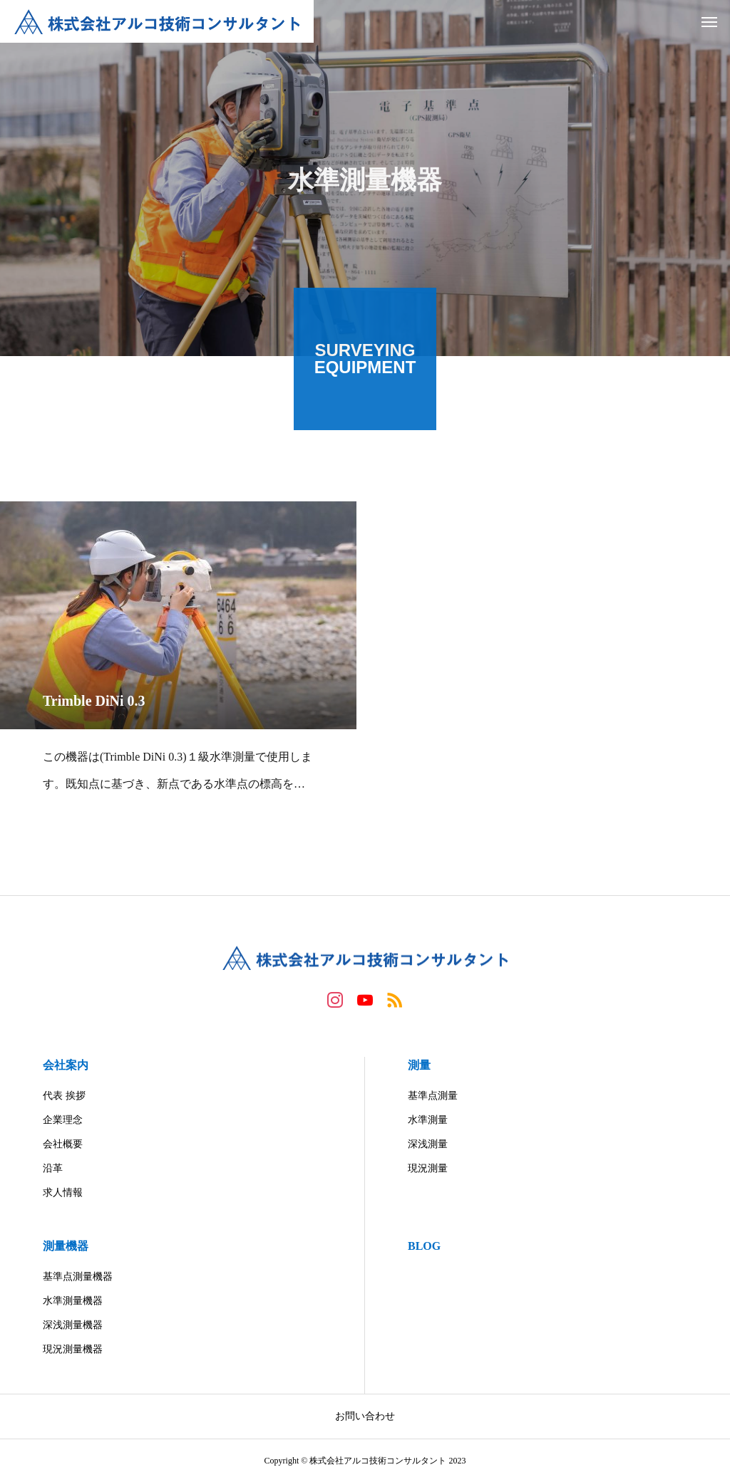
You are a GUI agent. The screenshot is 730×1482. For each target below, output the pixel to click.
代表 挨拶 (64, 1095)
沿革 (53, 1168)
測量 (419, 1065)
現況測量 (428, 1168)
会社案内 (65, 1065)
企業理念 (63, 1120)
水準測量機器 (73, 1300)
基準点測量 (433, 1095)
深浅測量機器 (73, 1325)
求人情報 (63, 1192)
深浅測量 (428, 1144)
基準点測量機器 (78, 1276)
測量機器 (65, 1246)
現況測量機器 (73, 1349)
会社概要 (63, 1144)
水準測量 (428, 1120)
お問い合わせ (365, 1416)
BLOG (424, 1246)
